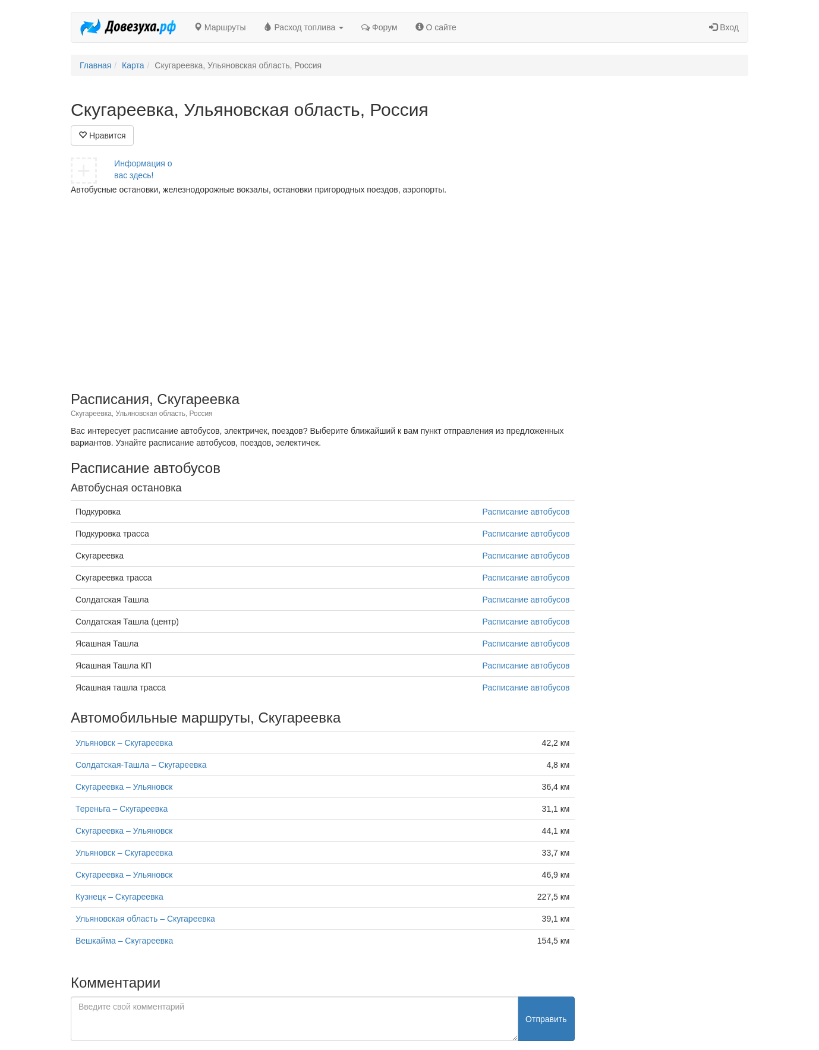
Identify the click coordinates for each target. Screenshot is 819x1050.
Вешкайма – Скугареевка (124, 940)
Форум (379, 27)
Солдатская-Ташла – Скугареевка (141, 765)
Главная (95, 65)
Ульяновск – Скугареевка (123, 743)
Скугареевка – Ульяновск (123, 787)
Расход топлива (304, 27)
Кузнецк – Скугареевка (119, 896)
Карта (133, 65)
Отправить (545, 1019)
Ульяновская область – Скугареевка (145, 918)
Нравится (102, 135)
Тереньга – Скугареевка (121, 808)
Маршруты (220, 27)
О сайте (435, 27)
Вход (724, 27)
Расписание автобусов (526, 511)
